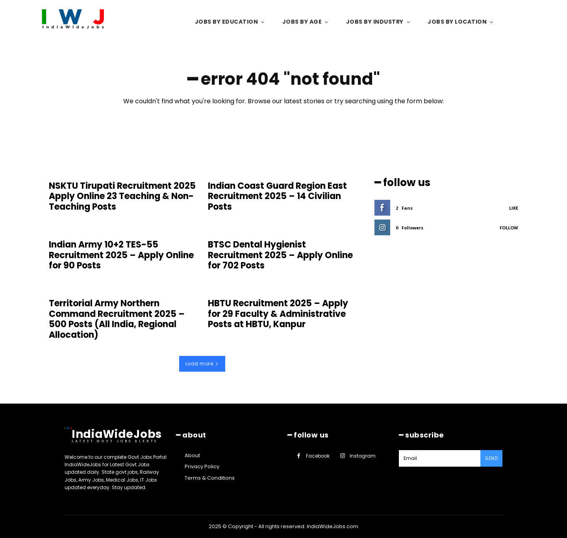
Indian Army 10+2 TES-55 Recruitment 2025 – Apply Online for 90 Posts (121, 255)
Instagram (363, 455)
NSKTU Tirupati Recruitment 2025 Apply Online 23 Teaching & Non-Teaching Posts (122, 196)
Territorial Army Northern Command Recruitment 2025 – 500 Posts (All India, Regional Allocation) (117, 319)
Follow (509, 228)
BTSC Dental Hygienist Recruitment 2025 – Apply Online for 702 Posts (280, 255)
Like (513, 208)
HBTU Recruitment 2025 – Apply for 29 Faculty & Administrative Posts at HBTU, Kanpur (278, 313)
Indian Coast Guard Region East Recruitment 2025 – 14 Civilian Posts (277, 196)
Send (491, 458)
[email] (439, 458)
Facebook (318, 455)
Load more (202, 363)
